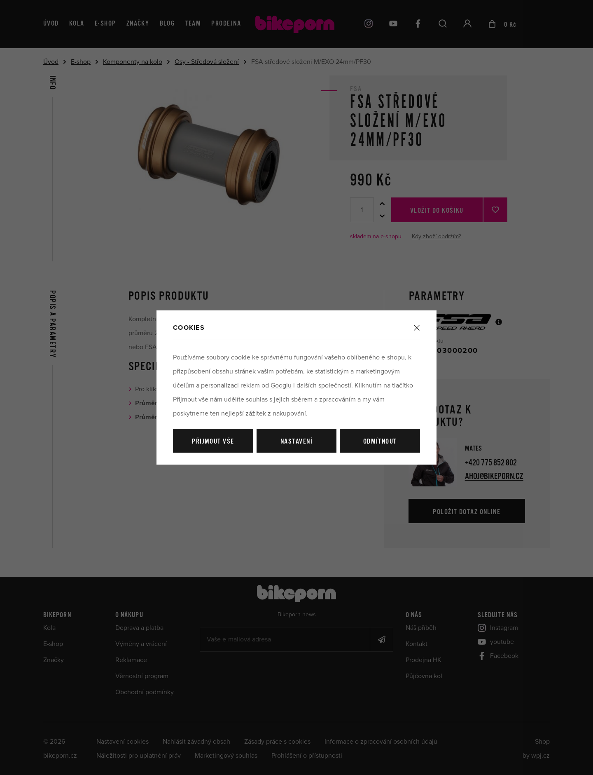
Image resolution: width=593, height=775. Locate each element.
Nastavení (296, 441)
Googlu (281, 385)
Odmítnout (380, 441)
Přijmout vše (213, 441)
